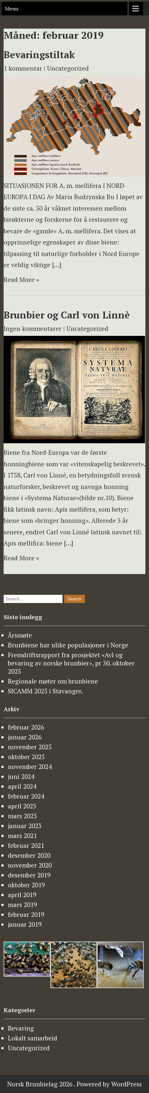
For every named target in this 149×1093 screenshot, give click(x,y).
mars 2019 (22, 904)
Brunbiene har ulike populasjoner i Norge (68, 645)
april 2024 (22, 786)
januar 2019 (24, 924)
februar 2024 (26, 796)
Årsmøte (20, 635)
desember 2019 (29, 875)
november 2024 (30, 766)
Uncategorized (68, 68)
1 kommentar (23, 68)
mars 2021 (22, 835)
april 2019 (22, 895)
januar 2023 (24, 826)
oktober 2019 (26, 885)
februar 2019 (26, 914)
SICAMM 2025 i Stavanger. (45, 691)
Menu (11, 8)
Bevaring (21, 1028)
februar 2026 (26, 727)
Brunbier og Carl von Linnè (67, 315)
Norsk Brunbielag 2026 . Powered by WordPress (74, 1084)
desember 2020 (29, 855)
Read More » (21, 279)
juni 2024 (21, 776)
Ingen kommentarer (33, 328)
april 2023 (22, 806)
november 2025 (30, 747)
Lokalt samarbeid (32, 1038)
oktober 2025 (26, 757)
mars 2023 (22, 816)
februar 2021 (26, 845)
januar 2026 (24, 737)
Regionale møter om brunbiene (53, 681)
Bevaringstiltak (39, 54)
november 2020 (30, 865)
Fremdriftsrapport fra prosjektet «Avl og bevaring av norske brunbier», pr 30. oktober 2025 (71, 663)
